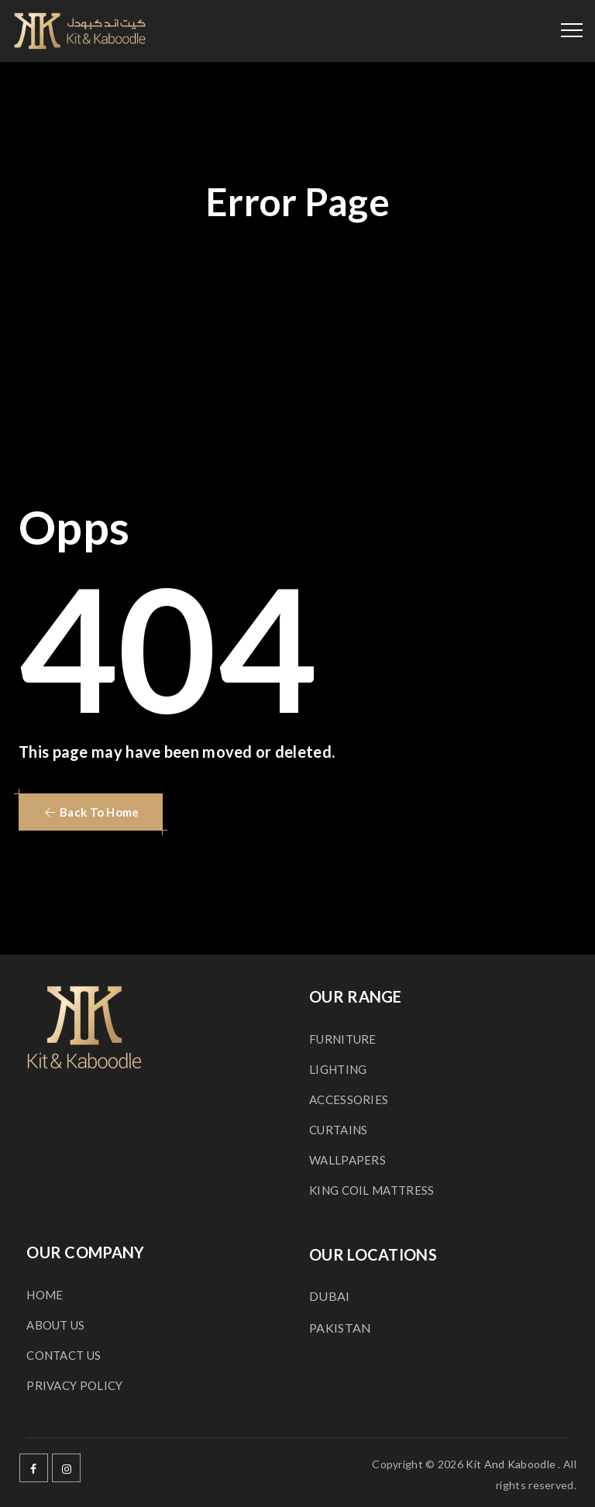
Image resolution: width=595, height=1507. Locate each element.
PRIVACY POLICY (74, 1385)
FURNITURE (343, 1039)
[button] (91, 812)
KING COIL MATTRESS (371, 1190)
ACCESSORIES (348, 1099)
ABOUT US (55, 1325)
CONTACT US (63, 1355)
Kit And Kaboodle (510, 1464)
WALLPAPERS (347, 1160)
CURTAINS (338, 1130)
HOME (44, 1295)
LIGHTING (337, 1069)
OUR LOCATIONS (373, 1254)
